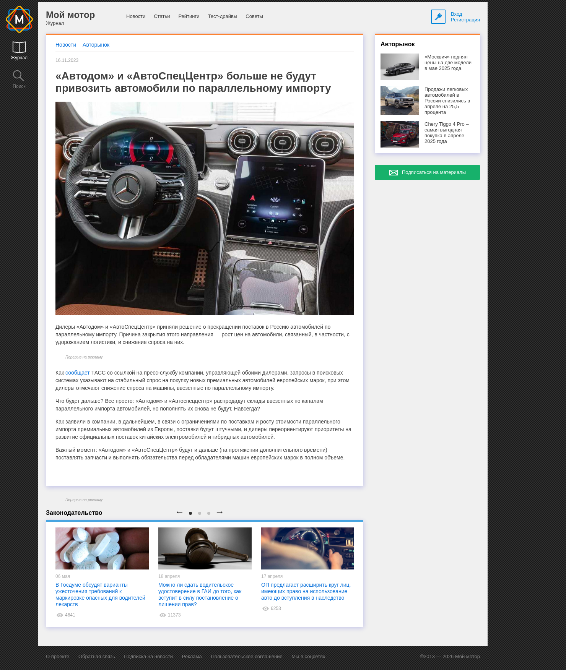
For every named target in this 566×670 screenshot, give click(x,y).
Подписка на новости (148, 656)
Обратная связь (96, 656)
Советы (254, 16)
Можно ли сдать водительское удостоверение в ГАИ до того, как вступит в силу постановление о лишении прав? (199, 594)
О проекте (57, 656)
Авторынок (96, 45)
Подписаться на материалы (434, 172)
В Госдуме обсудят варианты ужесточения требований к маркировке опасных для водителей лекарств (100, 594)
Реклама (192, 656)
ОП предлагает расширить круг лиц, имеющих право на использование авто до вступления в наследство (306, 591)
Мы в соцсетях (308, 656)
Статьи (162, 16)
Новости (135, 16)
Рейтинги (188, 16)
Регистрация (465, 20)
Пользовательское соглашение (246, 656)
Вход (456, 14)
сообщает (77, 373)
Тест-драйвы (222, 16)
